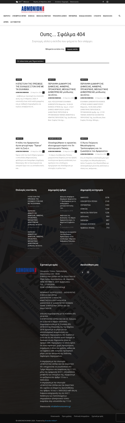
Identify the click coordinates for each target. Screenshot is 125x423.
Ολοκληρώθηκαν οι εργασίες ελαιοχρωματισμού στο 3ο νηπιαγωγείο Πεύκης (62, 145)
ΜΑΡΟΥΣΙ (7, 16)
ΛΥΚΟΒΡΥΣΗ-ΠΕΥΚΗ (19, 16)
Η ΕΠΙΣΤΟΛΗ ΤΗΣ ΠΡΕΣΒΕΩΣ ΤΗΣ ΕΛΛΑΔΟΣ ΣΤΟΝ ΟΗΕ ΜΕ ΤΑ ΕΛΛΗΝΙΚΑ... (30, 86)
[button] (119, 16)
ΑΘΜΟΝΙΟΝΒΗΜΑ (22, 92)
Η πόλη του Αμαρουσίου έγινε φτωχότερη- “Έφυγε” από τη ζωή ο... (29, 145)
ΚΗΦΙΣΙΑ (31, 16)
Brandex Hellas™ (51, 421)
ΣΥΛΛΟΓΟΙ (97, 16)
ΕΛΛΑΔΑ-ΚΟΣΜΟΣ (85, 16)
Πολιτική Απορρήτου (81, 416)
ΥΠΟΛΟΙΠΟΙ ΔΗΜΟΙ (60, 16)
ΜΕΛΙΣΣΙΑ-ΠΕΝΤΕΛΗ (43, 16)
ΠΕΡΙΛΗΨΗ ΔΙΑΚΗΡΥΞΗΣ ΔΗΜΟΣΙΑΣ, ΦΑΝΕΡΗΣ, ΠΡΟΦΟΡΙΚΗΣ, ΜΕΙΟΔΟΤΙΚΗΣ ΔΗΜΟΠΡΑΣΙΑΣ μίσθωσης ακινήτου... (62, 89)
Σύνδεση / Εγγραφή (61, 2)
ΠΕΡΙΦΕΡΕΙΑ (73, 16)
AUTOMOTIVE (15, 22)
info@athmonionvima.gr (61, 406)
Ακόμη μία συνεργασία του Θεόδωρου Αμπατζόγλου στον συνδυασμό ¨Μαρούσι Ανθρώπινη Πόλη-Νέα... (68, 236)
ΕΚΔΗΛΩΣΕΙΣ (107, 16)
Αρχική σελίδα (72, 49)
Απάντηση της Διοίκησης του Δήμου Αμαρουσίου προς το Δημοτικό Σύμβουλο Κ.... (68, 220)
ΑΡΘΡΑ (6, 22)
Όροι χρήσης (67, 416)
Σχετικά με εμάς (97, 416)
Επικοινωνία (74, 2)
